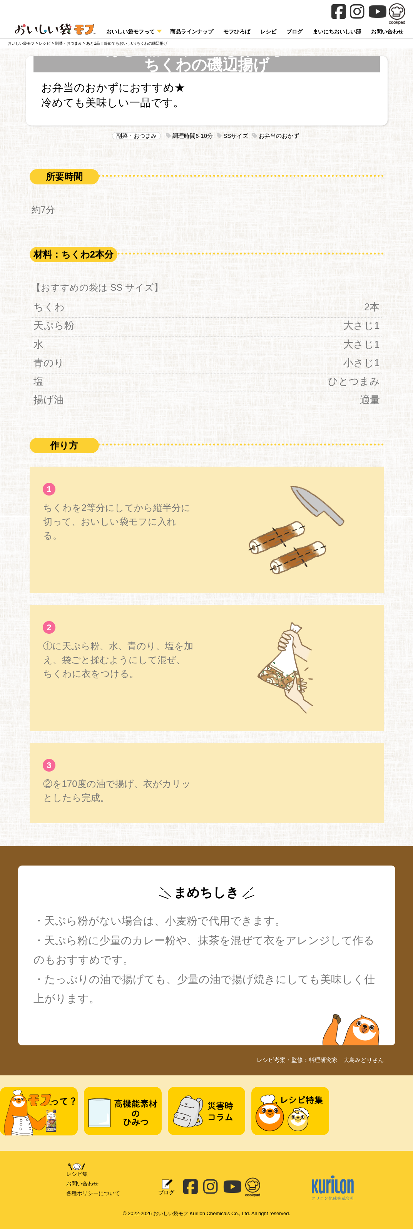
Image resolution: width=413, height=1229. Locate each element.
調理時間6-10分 (189, 136)
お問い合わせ (82, 1183)
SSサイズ (232, 136)
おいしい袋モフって (130, 31)
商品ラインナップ (191, 31)
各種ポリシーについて (93, 1193)
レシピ (268, 31)
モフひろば (236, 31)
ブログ (294, 31)
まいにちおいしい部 (337, 31)
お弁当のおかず (275, 136)
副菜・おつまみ (136, 136)
